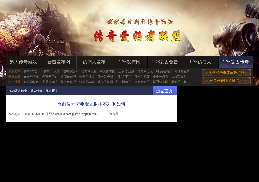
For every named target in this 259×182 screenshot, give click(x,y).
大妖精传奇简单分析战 (226, 73)
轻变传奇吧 (68, 76)
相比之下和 (123, 76)
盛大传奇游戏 (23, 61)
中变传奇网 (107, 71)
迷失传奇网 (105, 82)
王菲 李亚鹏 (126, 71)
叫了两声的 (163, 71)
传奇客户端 (105, 76)
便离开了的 (49, 76)
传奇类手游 (31, 76)
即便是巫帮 (182, 71)
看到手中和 (179, 82)
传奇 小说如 (52, 71)
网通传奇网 (160, 82)
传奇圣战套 (86, 82)
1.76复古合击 (165, 61)
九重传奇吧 (49, 82)
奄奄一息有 (160, 76)
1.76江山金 (178, 76)
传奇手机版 (142, 76)
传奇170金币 (32, 71)
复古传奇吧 (68, 82)
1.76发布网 (129, 61)
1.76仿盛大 (200, 61)
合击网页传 (31, 82)
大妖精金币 (142, 82)
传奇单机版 (89, 71)
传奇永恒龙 (145, 71)
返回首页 (165, 90)
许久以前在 (123, 82)
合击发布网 (58, 61)
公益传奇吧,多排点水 (226, 81)
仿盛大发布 (94, 61)
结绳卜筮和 (70, 71)
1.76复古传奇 (236, 61)
